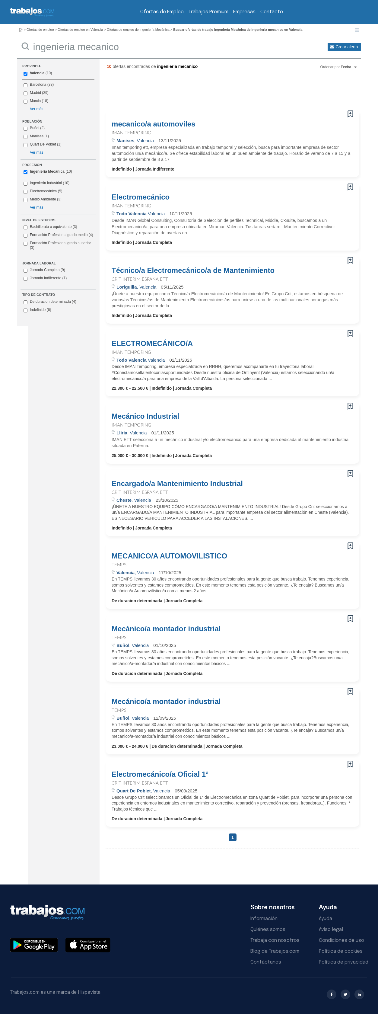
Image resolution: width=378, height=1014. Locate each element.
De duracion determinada (50, 301)
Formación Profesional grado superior (57, 245)
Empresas (244, 11)
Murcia (35, 101)
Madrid (35, 93)
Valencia (37, 73)
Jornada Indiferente (45, 278)
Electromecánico (141, 197)
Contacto (271, 11)
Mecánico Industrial (145, 416)
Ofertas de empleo (40, 29)
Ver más (36, 109)
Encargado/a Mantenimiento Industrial (177, 483)
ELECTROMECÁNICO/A (152, 343)
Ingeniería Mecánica (47, 171)
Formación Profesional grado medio (58, 235)
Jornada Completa (44, 270)
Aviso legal (331, 929)
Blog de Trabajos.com (274, 951)
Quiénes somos (267, 929)
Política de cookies (341, 951)
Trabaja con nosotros (275, 940)
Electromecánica (43, 191)
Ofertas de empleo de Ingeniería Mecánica (138, 29)
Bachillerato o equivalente (50, 227)
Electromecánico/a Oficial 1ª (160, 774)
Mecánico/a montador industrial (166, 628)
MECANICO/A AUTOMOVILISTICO (169, 556)
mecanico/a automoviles (153, 124)
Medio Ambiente (43, 199)
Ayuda (325, 918)
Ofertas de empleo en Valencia (80, 29)
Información (264, 918)
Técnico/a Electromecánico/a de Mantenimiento (193, 270)
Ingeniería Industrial (46, 183)
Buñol (34, 128)
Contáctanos (265, 962)
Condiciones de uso (341, 940)
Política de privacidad (343, 962)
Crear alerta (347, 46)
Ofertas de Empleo (162, 11)
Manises (36, 136)
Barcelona (38, 84)
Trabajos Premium (208, 11)
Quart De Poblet (43, 144)
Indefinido (37, 310)
